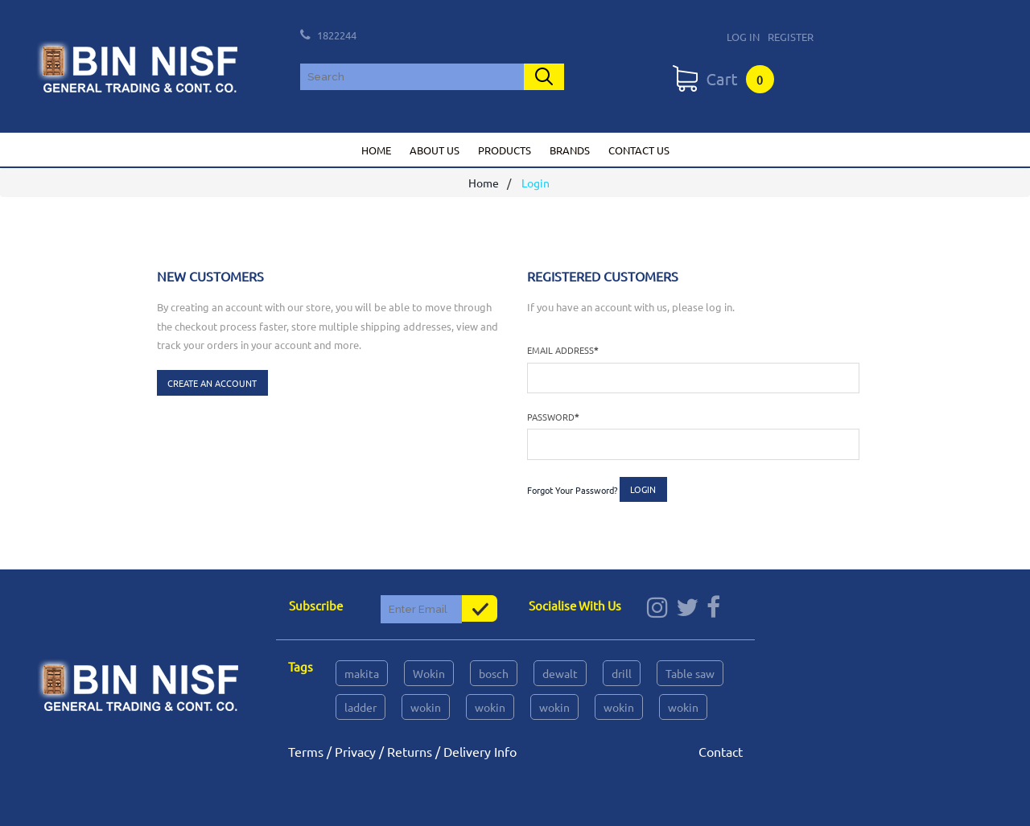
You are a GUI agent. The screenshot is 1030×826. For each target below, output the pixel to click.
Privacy (355, 751)
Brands (570, 150)
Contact (720, 751)
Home (376, 150)
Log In (743, 36)
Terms (305, 751)
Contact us (639, 150)
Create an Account (212, 382)
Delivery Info (480, 751)
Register (791, 36)
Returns (409, 751)
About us (434, 150)
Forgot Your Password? (573, 489)
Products (504, 150)
